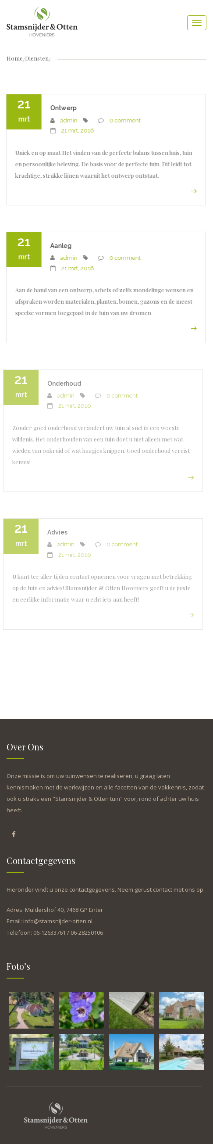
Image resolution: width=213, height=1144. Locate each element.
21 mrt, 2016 (76, 130)
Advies (54, 532)
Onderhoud (61, 383)
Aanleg (60, 245)
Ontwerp (62, 107)
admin (67, 120)
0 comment (123, 120)
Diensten (37, 58)
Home (15, 58)
